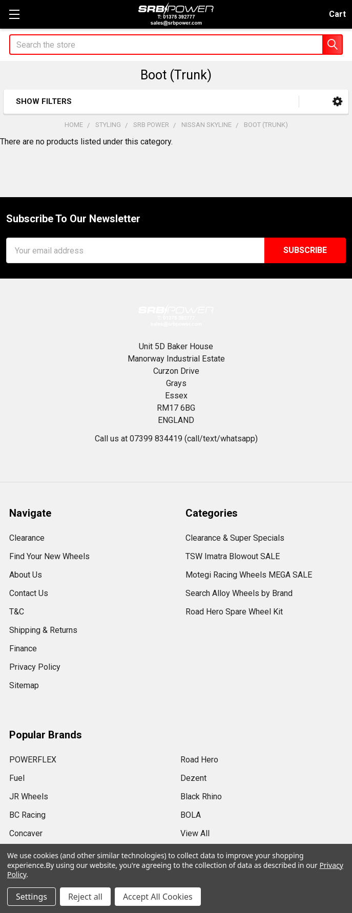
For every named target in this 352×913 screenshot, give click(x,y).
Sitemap (24, 685)
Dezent (193, 778)
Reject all (85, 896)
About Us (25, 575)
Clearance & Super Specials (234, 538)
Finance (23, 648)
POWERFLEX (32, 760)
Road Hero (199, 760)
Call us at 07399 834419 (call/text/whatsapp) (176, 438)
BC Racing (27, 815)
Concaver (26, 833)
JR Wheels (28, 796)
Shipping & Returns (43, 630)
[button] (337, 102)
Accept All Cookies (158, 896)
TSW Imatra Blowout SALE (232, 556)
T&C (16, 612)
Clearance (27, 538)
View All (195, 833)
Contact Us (28, 593)
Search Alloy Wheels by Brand (239, 593)
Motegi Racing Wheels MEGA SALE (248, 575)
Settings (31, 896)
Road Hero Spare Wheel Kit (234, 612)
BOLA (190, 815)
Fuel (17, 778)
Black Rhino (201, 796)
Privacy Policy (34, 667)
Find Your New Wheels (49, 556)
